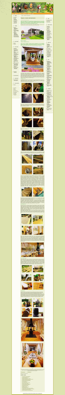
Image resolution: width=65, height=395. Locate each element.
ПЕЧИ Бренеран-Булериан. (25, 387)
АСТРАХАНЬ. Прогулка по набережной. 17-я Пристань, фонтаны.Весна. (49, 68)
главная (22, 15)
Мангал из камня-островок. (25, 383)
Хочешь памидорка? (49, 108)
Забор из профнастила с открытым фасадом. (27, 390)
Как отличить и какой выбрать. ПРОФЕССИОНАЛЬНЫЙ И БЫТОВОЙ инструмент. (50, 96)
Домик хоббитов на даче (25, 385)
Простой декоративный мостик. (25, 384)
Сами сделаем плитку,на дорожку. (26, 382)
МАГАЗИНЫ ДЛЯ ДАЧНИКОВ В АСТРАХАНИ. (49, 80)
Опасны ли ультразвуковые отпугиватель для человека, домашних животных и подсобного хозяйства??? (49, 63)
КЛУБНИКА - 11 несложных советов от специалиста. (49, 66)
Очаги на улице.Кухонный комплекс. (26, 380)
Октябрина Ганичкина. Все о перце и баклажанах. (49, 71)
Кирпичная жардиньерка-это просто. (26, 378)
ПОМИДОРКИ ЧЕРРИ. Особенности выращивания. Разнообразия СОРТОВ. (48, 101)
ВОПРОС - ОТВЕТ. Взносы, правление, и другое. (49, 85)
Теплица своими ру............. (25, 381)
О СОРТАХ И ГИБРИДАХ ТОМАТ (49, 99)
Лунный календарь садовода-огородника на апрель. (49, 76)
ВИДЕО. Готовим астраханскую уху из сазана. (49, 78)
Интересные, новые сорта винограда (49, 92)
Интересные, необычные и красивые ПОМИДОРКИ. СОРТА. (48, 82)
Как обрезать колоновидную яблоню (48, 107)
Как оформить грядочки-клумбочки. (26, 376)
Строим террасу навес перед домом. (26, 389)
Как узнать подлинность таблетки (48, 74)
